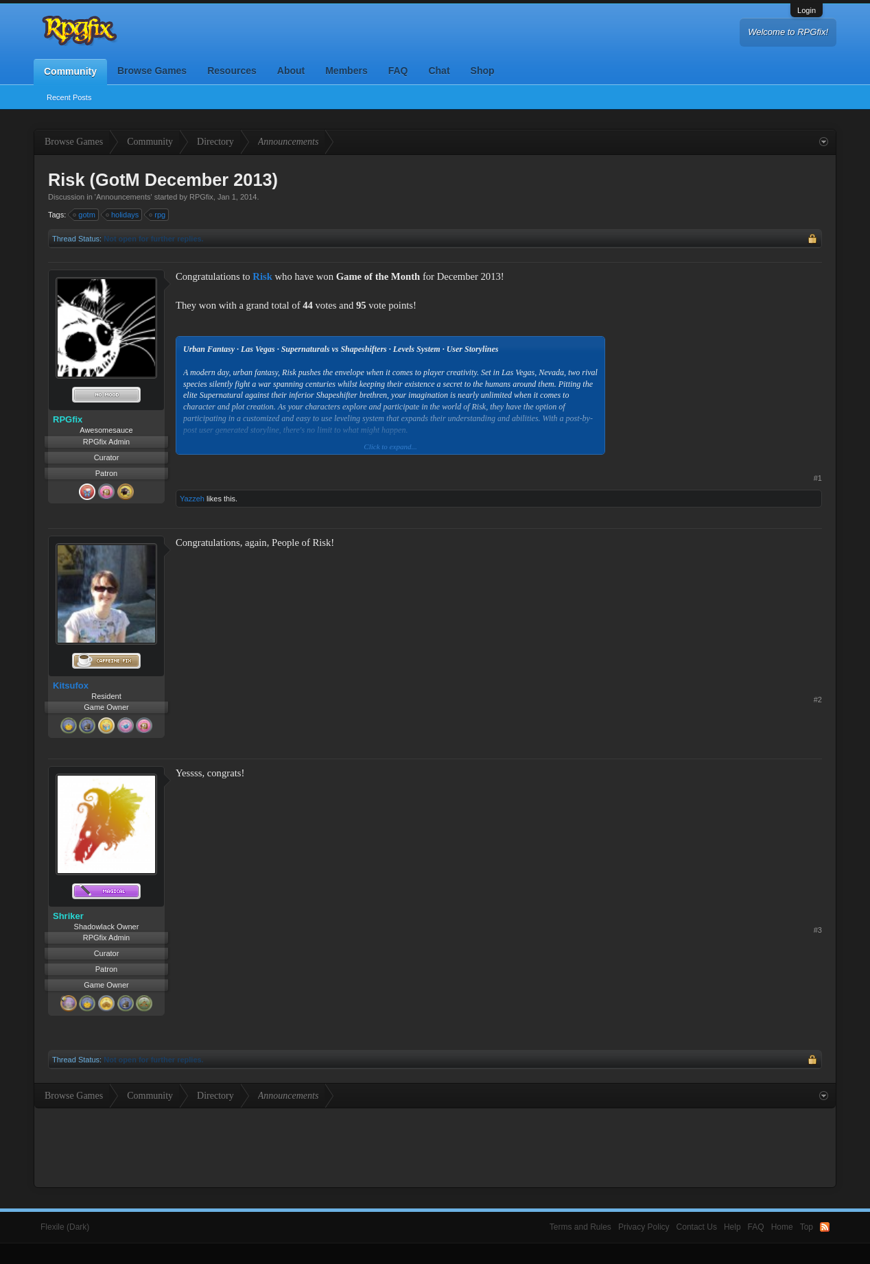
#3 (818, 930)
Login (806, 10)
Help (732, 1227)
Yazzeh (192, 498)
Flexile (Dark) (64, 1227)
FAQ (398, 70)
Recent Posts (69, 97)
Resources (232, 70)
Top (806, 1227)
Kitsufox (71, 685)
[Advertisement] (719, 355)
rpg (157, 214)
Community (70, 71)
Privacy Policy (644, 1227)
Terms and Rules (580, 1227)
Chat (438, 70)
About (291, 70)
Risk (262, 276)
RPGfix (201, 197)
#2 (818, 699)
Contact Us (697, 1227)
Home (782, 1227)
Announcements (123, 197)
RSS (825, 1227)
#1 (818, 478)
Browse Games (152, 70)
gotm (84, 214)
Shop (483, 70)
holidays (123, 214)
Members (346, 70)
